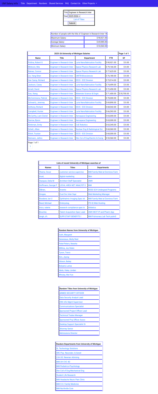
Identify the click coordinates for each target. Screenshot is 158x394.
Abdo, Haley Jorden (67, 270)
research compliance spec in (72, 207)
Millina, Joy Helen (66, 248)
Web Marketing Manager (99, 194)
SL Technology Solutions (67, 348)
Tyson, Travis (64, 252)
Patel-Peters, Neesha (68, 243)
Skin (90, 176)
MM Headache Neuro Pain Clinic (70, 379)
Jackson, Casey (35, 85)
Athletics (92, 207)
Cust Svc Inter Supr (68, 194)
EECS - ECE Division (84, 80)
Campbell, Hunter (35, 111)
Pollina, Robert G (35, 62)
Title (23, 3)
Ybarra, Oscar (45, 172)
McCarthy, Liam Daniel (38, 116)
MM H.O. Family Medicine (67, 384)
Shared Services (56, 3)
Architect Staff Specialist (70, 181)
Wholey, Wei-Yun (66, 275)
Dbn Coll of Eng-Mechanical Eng (70, 371)
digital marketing (67, 176)
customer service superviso (72, 172)
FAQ (67, 3)
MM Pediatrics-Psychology (68, 366)
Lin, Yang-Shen (34, 76)
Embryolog (64, 203)
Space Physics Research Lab (88, 67)
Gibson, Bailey (65, 261)
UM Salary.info (10, 3)
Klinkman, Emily (35, 125)
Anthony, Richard (35, 107)
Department (32, 3)
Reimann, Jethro (35, 138)
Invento (63, 190)
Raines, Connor (34, 71)
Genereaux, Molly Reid (68, 239)
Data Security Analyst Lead (71, 297)
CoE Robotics (82, 125)
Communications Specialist (72, 306)
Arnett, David (33, 89)
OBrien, (42, 190)
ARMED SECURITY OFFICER (72, 293)
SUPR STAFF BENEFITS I (70, 216)
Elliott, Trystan (34, 133)
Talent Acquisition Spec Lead (72, 212)
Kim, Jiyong (64, 257)
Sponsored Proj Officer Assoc (72, 320)
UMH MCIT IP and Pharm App (101, 212)
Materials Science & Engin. (87, 93)
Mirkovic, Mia (34, 67)
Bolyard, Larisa (65, 266)
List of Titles (79, 19)
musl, (41, 176)
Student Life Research (66, 375)
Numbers (43, 3)
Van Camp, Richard (36, 80)
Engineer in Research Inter (61, 62)
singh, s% (43, 216)
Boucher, (43, 212)
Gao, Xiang (33, 93)
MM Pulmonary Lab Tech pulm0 (102, 216)
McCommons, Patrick (37, 98)
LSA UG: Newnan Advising (67, 357)
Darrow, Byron (34, 120)
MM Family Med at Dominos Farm (103, 172)
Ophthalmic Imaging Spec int (72, 198)
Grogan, (42, 194)
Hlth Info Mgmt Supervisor (71, 302)
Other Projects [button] (88, 3)
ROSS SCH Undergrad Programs (102, 190)
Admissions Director (68, 333)
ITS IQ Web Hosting (96, 203)
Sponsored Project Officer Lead (73, 311)
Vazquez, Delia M (46, 181)
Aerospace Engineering (86, 116)
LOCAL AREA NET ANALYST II (73, 185)
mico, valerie (44, 207)
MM (90, 185)
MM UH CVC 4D (63, 362)
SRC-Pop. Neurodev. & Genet (68, 353)
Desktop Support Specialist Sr (73, 324)
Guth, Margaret (65, 235)
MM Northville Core (64, 388)
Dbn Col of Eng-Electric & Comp (89, 138)
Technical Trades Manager (71, 315)
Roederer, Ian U (45, 198)
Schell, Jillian (34, 129)
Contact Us (75, 3)
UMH (90, 181)
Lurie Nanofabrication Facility (88, 62)
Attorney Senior (66, 329)
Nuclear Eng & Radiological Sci (89, 129)
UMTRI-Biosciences (84, 76)
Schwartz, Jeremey (36, 102)
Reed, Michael (45, 203)
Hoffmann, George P (48, 185)
